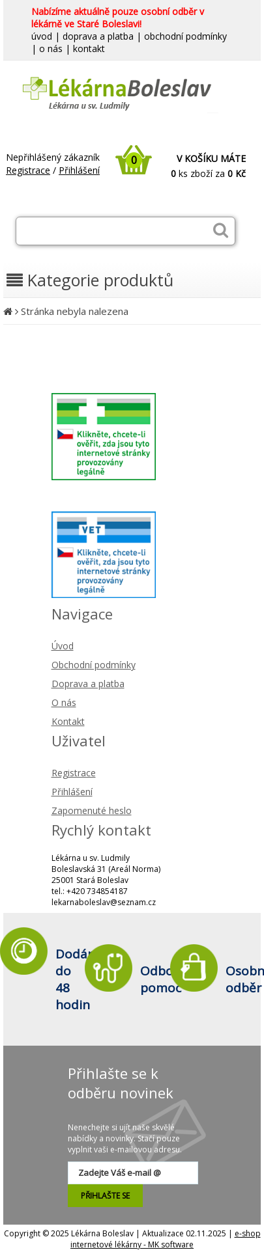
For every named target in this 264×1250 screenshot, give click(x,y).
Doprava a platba (88, 683)
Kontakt (68, 721)
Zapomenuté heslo (91, 810)
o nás (51, 48)
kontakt (89, 48)
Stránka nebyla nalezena (74, 311)
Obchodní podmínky (93, 665)
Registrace (28, 170)
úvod (41, 36)
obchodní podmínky (185, 36)
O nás (63, 702)
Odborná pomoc (167, 979)
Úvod (62, 646)
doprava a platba (98, 36)
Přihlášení (79, 170)
